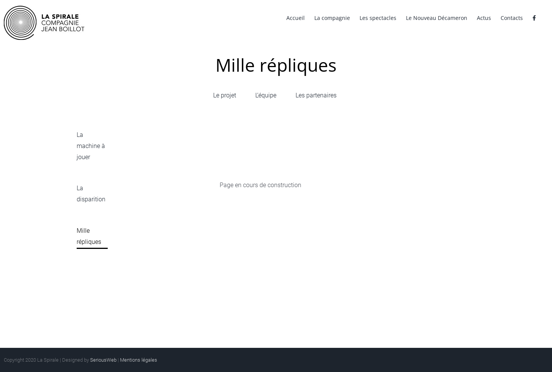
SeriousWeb (103, 360)
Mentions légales (138, 360)
